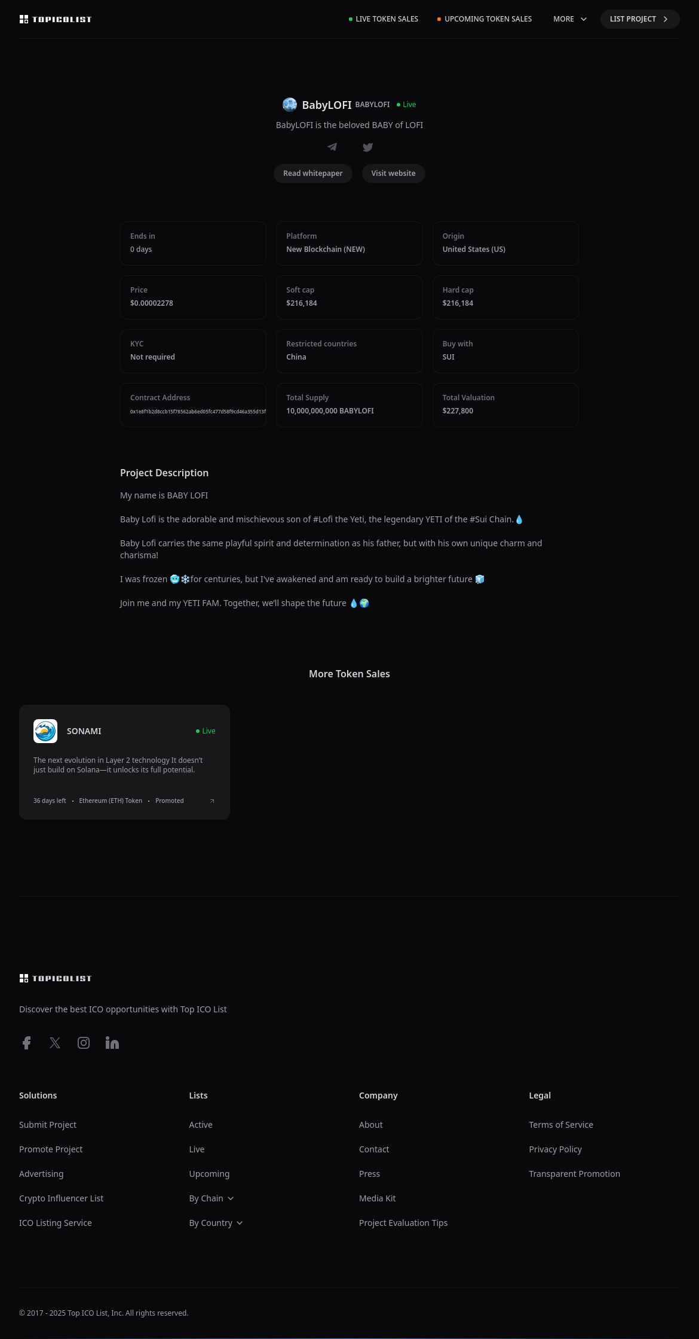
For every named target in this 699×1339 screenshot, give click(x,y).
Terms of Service (561, 1124)
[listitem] (124, 762)
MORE (570, 19)
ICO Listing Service (55, 1222)
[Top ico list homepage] (55, 19)
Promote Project (50, 1149)
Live (197, 1149)
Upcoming (209, 1173)
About (371, 1124)
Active (201, 1124)
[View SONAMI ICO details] (212, 801)
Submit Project (47, 1124)
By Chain (212, 1198)
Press (369, 1173)
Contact (374, 1149)
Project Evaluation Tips (403, 1222)
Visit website (394, 173)
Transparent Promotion (575, 1173)
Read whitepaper (313, 173)
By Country (216, 1222)
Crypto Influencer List (61, 1198)
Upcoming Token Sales (484, 19)
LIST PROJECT (640, 19)
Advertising (41, 1173)
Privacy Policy (555, 1149)
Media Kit (377, 1198)
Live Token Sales (384, 19)
